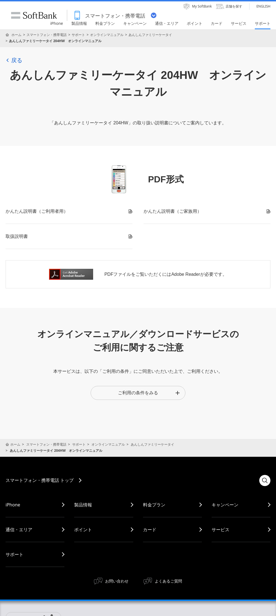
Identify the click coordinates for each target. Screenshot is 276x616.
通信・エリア (19, 529)
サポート (78, 34)
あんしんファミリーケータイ (150, 34)
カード (149, 529)
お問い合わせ (117, 581)
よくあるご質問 (168, 581)
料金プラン (154, 505)
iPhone (13, 505)
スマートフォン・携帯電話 (46, 34)
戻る (14, 60)
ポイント (83, 529)
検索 (264, 480)
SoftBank (34, 15)
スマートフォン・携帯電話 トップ (40, 480)
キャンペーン (225, 505)
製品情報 (83, 505)
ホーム (16, 34)
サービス (220, 529)
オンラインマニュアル (107, 34)
